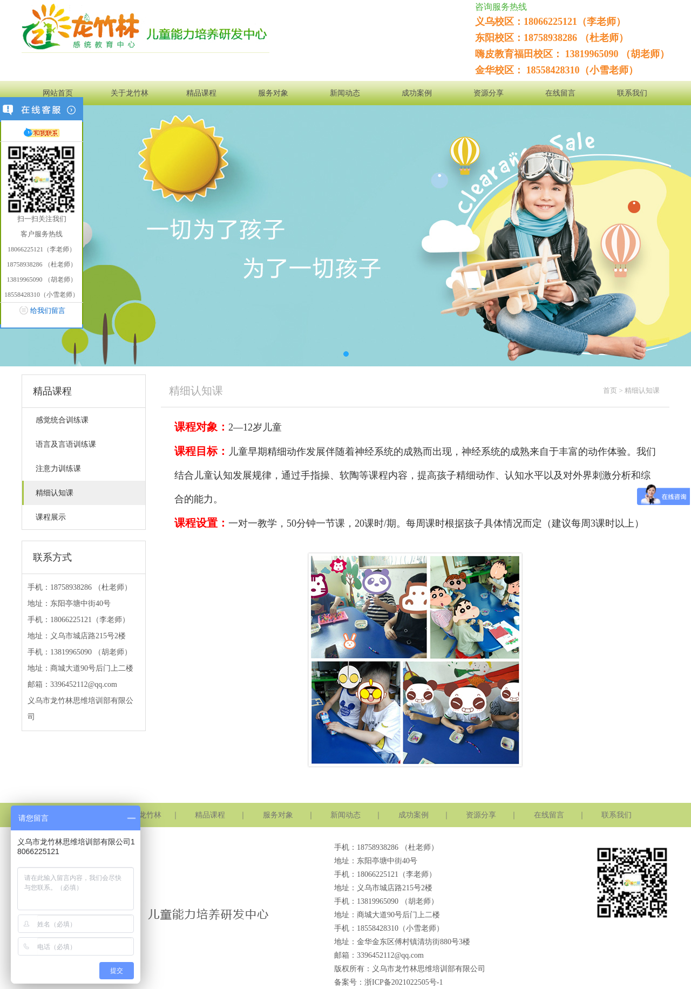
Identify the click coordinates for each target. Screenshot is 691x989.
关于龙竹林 (129, 93)
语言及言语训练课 (66, 444)
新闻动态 (345, 93)
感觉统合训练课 (62, 420)
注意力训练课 (58, 469)
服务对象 (273, 93)
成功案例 (417, 93)
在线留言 (560, 93)
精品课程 (201, 93)
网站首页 (58, 93)
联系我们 (632, 93)
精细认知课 (54, 493)
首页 (610, 390)
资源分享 (488, 93)
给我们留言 (47, 310)
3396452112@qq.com (83, 684)
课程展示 (51, 517)
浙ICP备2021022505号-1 (403, 982)
